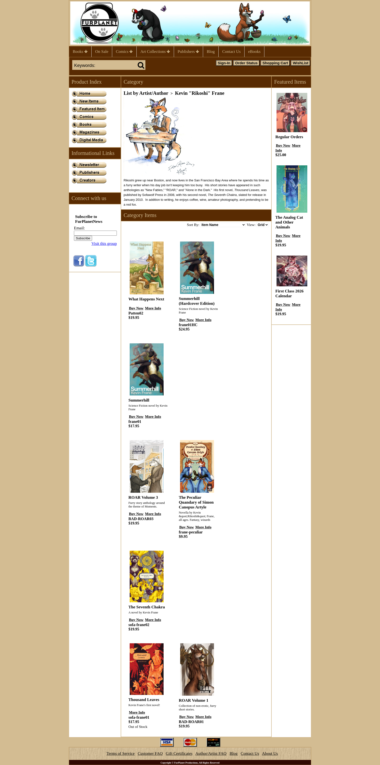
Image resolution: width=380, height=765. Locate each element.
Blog (211, 51)
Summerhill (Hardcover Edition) (196, 301)
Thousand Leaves (143, 699)
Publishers (188, 51)
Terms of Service (121, 753)
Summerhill (138, 400)
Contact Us (231, 51)
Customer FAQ (150, 753)
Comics (124, 51)
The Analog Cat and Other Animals (289, 222)
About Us (270, 753)
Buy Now (136, 308)
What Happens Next (146, 299)
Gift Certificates (179, 753)
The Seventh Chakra (146, 607)
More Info (153, 308)
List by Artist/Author (146, 93)
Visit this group (104, 243)
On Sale (101, 51)
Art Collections (155, 51)
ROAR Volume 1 (193, 700)
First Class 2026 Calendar (289, 293)
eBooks (254, 51)
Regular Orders (289, 137)
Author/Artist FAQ (211, 753)
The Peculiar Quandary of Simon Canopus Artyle (196, 502)
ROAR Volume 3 (143, 497)
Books (80, 51)
